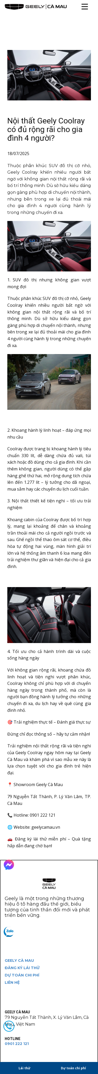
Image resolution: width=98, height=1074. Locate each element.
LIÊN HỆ (12, 982)
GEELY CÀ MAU (19, 960)
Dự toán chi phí (73, 1068)
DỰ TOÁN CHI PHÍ (22, 975)
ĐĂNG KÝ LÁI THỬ (22, 967)
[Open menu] (84, 6)
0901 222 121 (17, 1043)
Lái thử (24, 1068)
